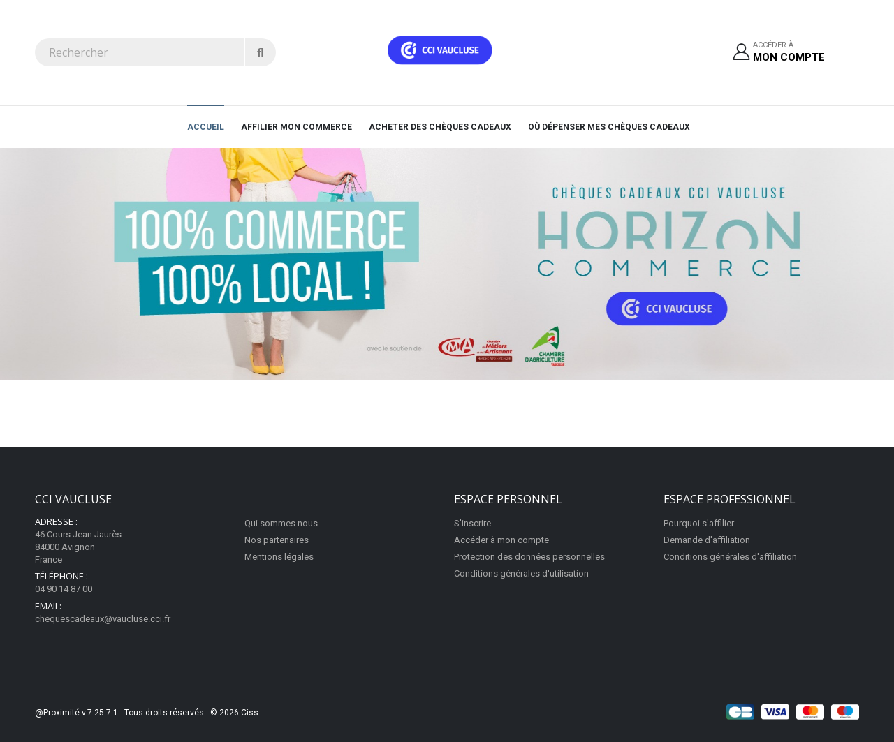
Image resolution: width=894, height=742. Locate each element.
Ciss (249, 713)
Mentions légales (279, 556)
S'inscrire (472, 523)
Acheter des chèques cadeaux (440, 127)
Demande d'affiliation (707, 540)
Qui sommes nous (281, 523)
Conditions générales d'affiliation (730, 556)
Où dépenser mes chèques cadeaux (609, 127)
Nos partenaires (276, 540)
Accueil (205, 127)
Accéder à (789, 52)
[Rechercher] (260, 52)
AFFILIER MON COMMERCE (296, 127)
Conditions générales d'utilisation (521, 573)
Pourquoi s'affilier (699, 523)
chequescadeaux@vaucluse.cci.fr (102, 619)
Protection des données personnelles (529, 556)
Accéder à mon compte (501, 540)
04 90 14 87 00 (63, 589)
